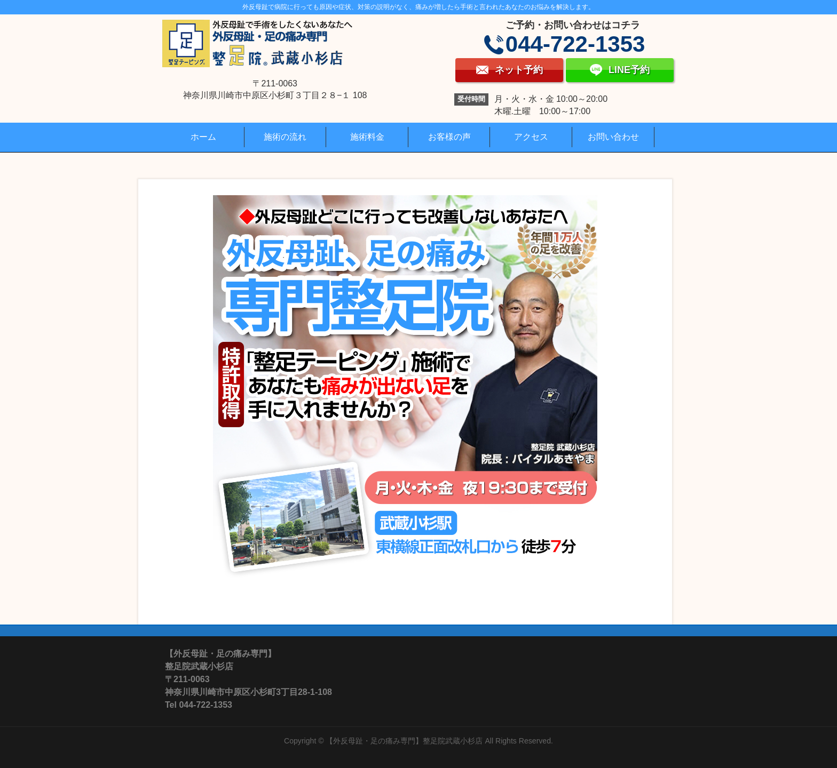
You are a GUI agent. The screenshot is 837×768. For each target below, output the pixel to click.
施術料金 (367, 136)
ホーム (203, 136)
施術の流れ (285, 136)
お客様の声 (449, 136)
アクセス (531, 136)
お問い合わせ (613, 136)
